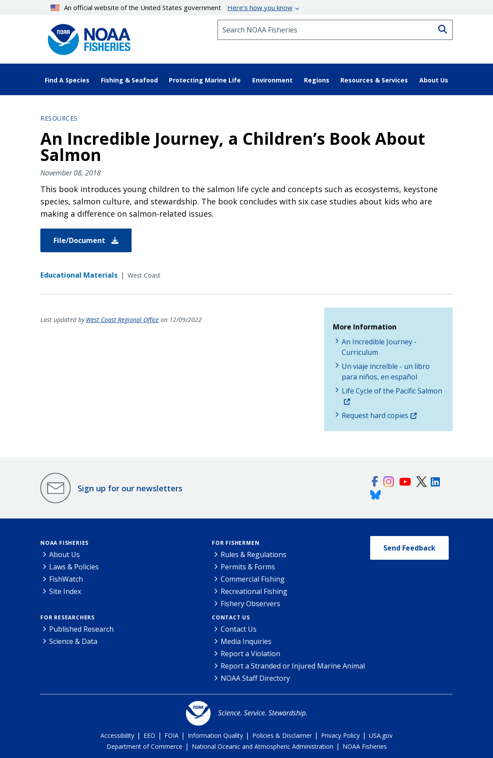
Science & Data (73, 641)
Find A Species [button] (67, 80)
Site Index (65, 591)
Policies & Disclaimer (282, 735)
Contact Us (231, 617)
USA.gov (381, 735)
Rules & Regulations (253, 554)
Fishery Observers (250, 603)
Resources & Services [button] (374, 80)
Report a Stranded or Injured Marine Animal (293, 666)
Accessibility (117, 735)
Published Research (81, 629)
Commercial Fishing (253, 579)
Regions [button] (316, 80)
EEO (149, 735)
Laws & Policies (74, 567)
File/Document (86, 240)
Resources (59, 118)
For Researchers (67, 617)
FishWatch (66, 579)
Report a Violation (250, 653)
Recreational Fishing (254, 591)
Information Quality (215, 735)
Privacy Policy (340, 735)
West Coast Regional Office (122, 319)
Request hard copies (375, 415)
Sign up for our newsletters (130, 488)
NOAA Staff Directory (255, 678)
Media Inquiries (246, 641)
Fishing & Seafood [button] (129, 80)
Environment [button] (272, 80)
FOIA (171, 735)
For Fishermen (235, 543)
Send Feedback (409, 548)
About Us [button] (433, 80)
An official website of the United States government (171, 7)
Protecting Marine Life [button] (205, 80)
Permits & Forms (248, 567)
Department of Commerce (144, 746)
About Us (64, 554)
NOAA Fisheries (64, 543)
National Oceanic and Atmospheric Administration (262, 746)
